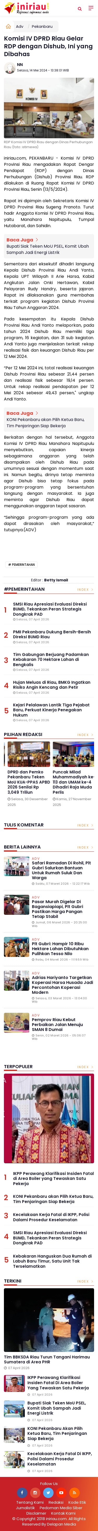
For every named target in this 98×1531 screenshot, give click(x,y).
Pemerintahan (23, 564)
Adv (19, 26)
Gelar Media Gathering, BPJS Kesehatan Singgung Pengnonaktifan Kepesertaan (19, 785)
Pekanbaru (42, 26)
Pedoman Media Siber (61, 1507)
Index (85, 589)
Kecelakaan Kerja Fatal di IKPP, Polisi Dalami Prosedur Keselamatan (51, 1217)
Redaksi (56, 1502)
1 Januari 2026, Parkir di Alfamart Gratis (65, 777)
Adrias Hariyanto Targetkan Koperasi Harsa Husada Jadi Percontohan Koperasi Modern (62, 985)
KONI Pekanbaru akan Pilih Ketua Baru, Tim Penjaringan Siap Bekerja (45, 423)
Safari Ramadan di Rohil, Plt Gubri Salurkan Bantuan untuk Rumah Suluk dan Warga (61, 870)
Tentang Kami (30, 1502)
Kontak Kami (63, 1513)
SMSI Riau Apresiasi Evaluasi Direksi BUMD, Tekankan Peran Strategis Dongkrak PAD (50, 1238)
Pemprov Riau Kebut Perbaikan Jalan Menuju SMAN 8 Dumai (57, 1025)
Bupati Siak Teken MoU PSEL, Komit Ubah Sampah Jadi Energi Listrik (48, 249)
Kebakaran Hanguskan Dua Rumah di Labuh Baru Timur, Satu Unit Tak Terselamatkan (52, 1261)
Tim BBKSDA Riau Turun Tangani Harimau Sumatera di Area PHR (47, 1359)
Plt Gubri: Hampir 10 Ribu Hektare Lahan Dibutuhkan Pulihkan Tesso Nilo (60, 949)
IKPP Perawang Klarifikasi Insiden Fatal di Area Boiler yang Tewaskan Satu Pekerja (53, 1178)
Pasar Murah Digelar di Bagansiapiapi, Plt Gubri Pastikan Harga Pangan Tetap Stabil (57, 909)
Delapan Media (61, 1524)
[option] (23, 778)
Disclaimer (36, 1513)
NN (20, 65)
